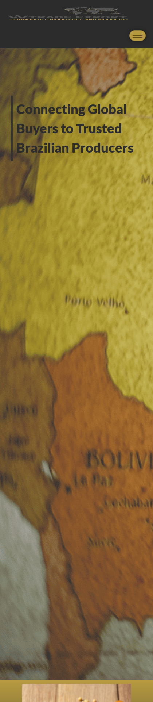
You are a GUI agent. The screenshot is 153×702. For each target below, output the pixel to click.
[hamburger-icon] (137, 35)
